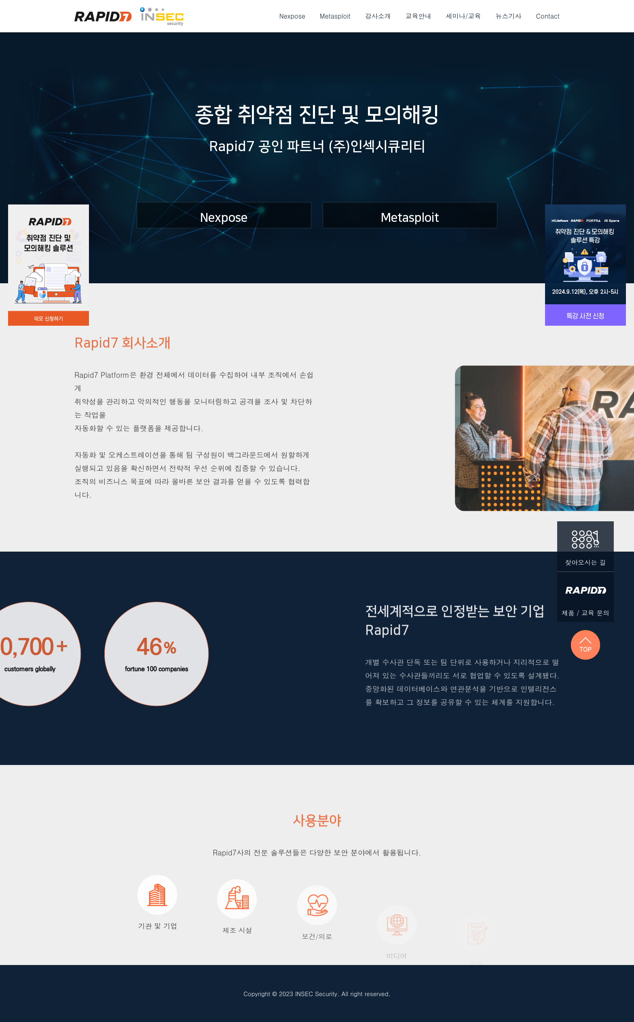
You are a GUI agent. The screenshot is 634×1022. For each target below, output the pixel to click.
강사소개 (378, 16)
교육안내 (418, 16)
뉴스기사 (509, 16)
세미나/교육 (463, 16)
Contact (548, 16)
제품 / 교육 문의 (585, 594)
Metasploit (335, 16)
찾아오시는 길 (585, 544)
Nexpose (292, 16)
